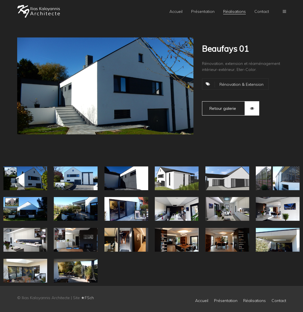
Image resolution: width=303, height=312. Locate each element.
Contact (261, 11)
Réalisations (234, 11)
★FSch (87, 297)
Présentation (203, 11)
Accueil (176, 11)
